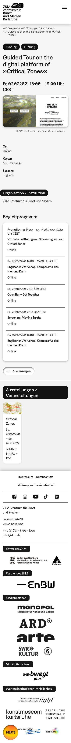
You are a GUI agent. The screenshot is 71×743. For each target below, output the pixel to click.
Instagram (25, 496)
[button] (35, 111)
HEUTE (10, 732)
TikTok (46, 496)
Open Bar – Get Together (23, 294)
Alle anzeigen (22, 371)
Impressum (25, 476)
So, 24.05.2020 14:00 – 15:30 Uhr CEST (32, 335)
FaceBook (14, 496)
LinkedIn (57, 496)
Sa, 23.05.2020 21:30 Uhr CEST (27, 288)
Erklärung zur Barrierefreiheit (35, 485)
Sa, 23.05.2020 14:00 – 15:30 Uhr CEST (32, 261)
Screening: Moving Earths (24, 317)
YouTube (35, 496)
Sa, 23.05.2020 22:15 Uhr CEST (26, 312)
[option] (13, 433)
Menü (64, 7)
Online (7, 151)
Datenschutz (44, 476)
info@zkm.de (11, 535)
